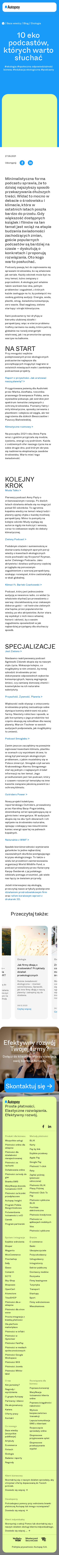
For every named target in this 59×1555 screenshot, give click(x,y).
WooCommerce (13, 1254)
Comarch (9, 1272)
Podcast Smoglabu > (17, 738)
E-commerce (36, 1241)
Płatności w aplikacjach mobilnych (40, 1221)
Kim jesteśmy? (12, 1384)
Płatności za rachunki (11, 1164)
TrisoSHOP (11, 1297)
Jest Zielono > (13, 651)
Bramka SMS (11, 1181)
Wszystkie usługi (14, 1140)
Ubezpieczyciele (38, 1250)
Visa (32, 1226)
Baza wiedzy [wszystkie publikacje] (11, 1433)
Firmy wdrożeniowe (40, 1302)
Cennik (8, 1219)
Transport (35, 1289)
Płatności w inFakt (15, 1331)
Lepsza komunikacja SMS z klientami (40, 1422)
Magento (10, 1250)
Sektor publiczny (38, 1267)
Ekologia (9, 1453)
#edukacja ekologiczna (26, 69)
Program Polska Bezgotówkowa (13, 1207)
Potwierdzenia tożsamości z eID (14, 1214)
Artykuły (9, 1440)
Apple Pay (35, 1157)
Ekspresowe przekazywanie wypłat (37, 1445)
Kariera (8, 1409)
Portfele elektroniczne (37, 1209)
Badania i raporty (13, 1458)
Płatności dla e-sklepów (13, 1304)
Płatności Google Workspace (14, 1356)
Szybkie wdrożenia (14, 1241)
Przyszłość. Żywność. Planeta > (23, 696)
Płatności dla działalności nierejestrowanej (13, 1155)
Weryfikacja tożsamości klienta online (39, 1395)
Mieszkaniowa (37, 1306)
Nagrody (9, 1462)
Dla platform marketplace (11, 1326)
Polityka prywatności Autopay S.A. (29, 1546)
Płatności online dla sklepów (15, 1146)
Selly (7, 1263)
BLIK (32, 1140)
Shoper (8, 1246)
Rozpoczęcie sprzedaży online (38, 1429)
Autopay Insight (13, 1200)
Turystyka (35, 1284)
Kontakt (9, 1418)
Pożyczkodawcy (38, 1254)
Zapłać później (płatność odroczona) (37, 1177)
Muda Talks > (13, 490)
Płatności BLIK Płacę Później (37, 1187)
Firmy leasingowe (38, 1280)
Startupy (34, 1293)
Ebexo (8, 1267)
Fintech (9, 1449)
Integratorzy (36, 1263)
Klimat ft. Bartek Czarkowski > (23, 584)
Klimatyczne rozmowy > (19, 427)
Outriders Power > (16, 794)
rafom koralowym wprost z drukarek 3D (23, 897)
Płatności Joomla (13, 1366)
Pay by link (35, 1149)
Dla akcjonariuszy (14, 1405)
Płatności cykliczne (40, 1230)
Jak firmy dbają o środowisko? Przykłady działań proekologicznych (31, 970)
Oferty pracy (11, 1413)
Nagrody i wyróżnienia (11, 1391)
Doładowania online (15, 1169)
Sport (32, 1297)
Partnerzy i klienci (14, 1401)
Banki (32, 1246)
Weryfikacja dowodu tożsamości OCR (15, 1187)
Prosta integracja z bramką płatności (15, 1318)
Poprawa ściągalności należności (40, 1404)
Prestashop (11, 1259)
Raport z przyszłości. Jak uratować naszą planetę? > (25, 379)
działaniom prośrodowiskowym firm (26, 892)
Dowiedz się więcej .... (16, 1531)
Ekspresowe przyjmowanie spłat (39, 1437)
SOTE (8, 1276)
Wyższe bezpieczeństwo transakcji (38, 1413)
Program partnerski (15, 1224)
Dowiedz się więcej (15, 1490)
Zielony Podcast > (15, 539)
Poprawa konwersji (39, 1388)
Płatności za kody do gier (16, 1176)
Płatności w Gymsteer (11, 1337)
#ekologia (11, 66)
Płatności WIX (12, 1362)
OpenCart (10, 1289)
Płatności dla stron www (15, 1311)
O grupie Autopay (14, 1396)
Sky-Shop (10, 1280)
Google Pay (35, 1162)
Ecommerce (11, 1445)
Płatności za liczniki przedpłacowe (15, 1195)
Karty (32, 1144)
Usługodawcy (37, 1259)
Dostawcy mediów (39, 1272)
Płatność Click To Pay (39, 1194)
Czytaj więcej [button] (24, 1009)
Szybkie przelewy (39, 1153)
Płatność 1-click (38, 1166)
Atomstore (10, 1293)
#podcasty (47, 69)
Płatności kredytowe (40, 1214)
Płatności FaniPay (14, 1343)
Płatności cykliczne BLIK (40, 1202)
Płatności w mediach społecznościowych (15, 1349)
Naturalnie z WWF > (17, 840)
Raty (32, 1170)
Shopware (10, 1284)
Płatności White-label (14, 1372)
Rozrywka (35, 1276)
